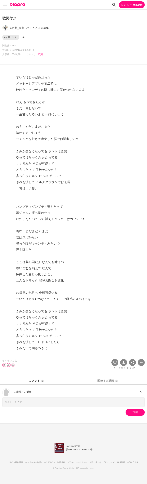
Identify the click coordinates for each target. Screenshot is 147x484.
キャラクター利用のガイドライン (40, 462)
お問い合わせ (95, 462)
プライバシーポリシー (77, 462)
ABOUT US (132, 462)
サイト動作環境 (16, 462)
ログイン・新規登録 (131, 4)
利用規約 (61, 462)
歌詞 (40, 54)
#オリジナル (10, 37)
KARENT (121, 462)
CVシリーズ (109, 462)
